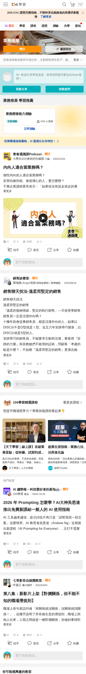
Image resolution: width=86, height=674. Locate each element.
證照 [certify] (44, 25)
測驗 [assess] (55, 25)
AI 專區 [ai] (9, 25)
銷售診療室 (21, 278)
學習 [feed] (22, 25)
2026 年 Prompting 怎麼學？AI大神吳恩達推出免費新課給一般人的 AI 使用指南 (41, 506)
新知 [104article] (78, 25)
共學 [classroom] (67, 25)
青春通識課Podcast (27, 154)
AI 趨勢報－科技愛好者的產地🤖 (36, 489)
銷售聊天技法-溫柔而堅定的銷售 (32, 291)
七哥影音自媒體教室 (27, 580)
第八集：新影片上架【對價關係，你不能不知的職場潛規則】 (41, 597)
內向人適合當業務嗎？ (23, 167)
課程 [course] (33, 25)
